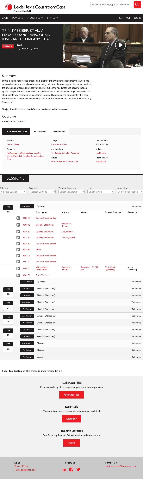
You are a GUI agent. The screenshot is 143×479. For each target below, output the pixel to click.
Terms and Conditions (25, 470)
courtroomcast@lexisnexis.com (120, 466)
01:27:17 (26, 238)
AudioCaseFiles (71, 395)
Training (71, 443)
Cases (5, 17)
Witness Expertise (67, 188)
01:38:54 (26, 250)
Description (122, 188)
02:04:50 (26, 268)
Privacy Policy (21, 466)
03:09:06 (26, 275)
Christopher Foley (59, 144)
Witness (33, 188)
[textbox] (13, 192)
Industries (33, 17)
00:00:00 (26, 218)
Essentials (71, 418)
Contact (124, 17)
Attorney (4, 188)
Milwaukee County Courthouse (64, 161)
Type (89, 188)
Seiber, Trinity (13, 144)
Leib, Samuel (67, 232)
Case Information (16, 131)
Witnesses (59, 131)
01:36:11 (26, 244)
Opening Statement (44, 225)
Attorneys (40, 131)
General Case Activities (46, 218)
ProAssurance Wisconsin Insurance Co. (24, 153)
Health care (101, 153)
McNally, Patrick (68, 238)
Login (137, 17)
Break (38, 250)
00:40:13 (26, 232)
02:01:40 (26, 262)
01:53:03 (26, 256)
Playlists (17, 17)
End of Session (42, 275)
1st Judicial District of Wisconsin (65, 153)
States (51, 17)
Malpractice (101, 161)
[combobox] (13, 192)
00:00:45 (26, 225)
